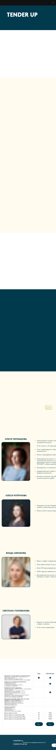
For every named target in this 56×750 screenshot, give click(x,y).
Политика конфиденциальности (34, 742)
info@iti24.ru (18, 741)
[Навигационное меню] (53, 3)
